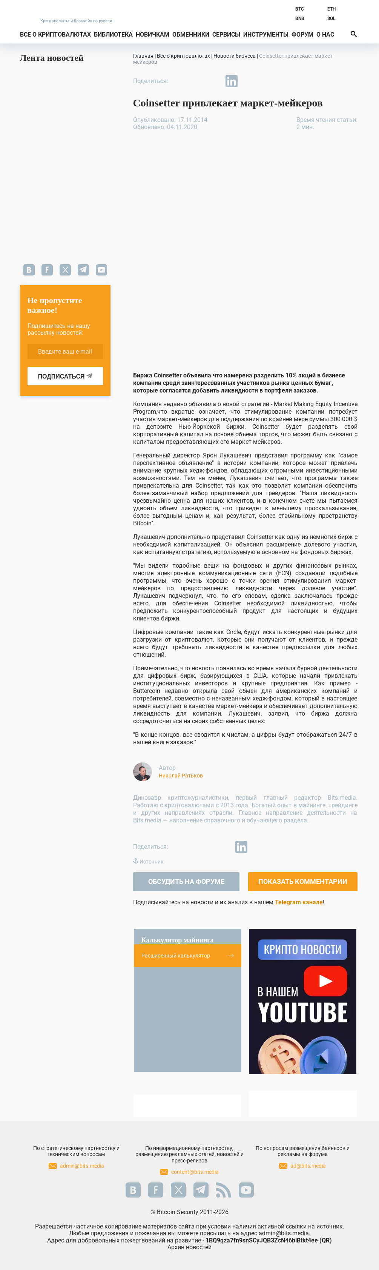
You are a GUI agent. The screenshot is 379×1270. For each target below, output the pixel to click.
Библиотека (113, 34)
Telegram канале (299, 902)
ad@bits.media (308, 1166)
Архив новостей (189, 1247)
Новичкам (152, 34)
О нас (325, 34)
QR (326, 1240)
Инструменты (265, 34)
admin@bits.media (82, 1166)
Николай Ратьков (181, 776)
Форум (302, 34)
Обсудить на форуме (186, 881)
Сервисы (226, 34)
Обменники (190, 34)
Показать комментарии (302, 881)
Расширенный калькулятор (187, 956)
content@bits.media (195, 1172)
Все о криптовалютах (55, 34)
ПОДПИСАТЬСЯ (65, 376)
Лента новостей (52, 58)
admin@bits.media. (284, 1233)
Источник (152, 862)
